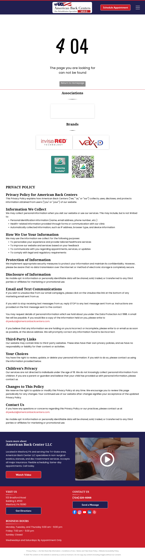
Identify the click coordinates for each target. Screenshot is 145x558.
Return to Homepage (72, 83)
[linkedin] (89, 512)
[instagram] (79, 512)
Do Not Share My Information (49, 551)
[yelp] (94, 512)
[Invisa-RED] (54, 142)
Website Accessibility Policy (109, 551)
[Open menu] (138, 7)
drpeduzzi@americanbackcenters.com (28, 321)
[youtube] (84, 512)
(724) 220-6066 (81, 497)
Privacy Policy (31, 551)
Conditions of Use (68, 551)
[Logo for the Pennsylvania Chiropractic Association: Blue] (72, 111)
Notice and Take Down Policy (87, 551)
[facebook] (74, 512)
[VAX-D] (91, 142)
